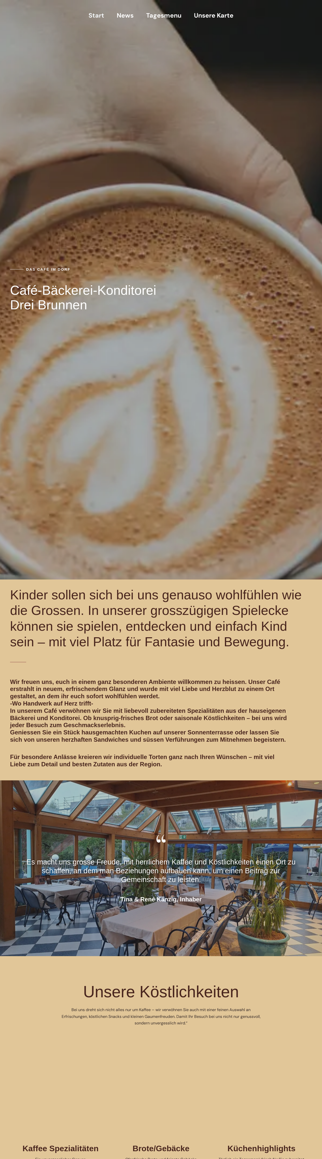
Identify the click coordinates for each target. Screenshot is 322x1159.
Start (96, 16)
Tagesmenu (163, 16)
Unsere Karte (213, 16)
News (125, 16)
